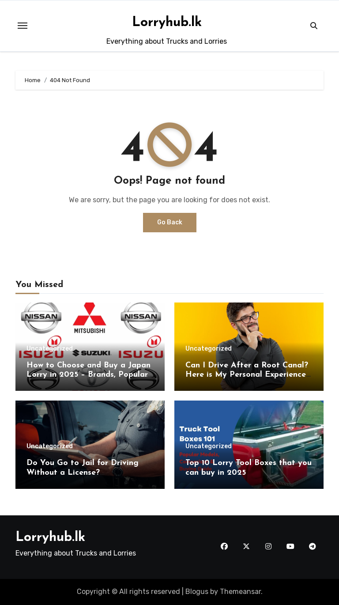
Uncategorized (49, 349)
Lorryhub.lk (167, 23)
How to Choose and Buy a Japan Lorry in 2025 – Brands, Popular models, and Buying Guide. (88, 375)
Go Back (169, 222)
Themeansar (240, 591)
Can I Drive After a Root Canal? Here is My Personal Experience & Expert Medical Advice (246, 375)
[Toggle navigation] (22, 25)
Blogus (196, 591)
